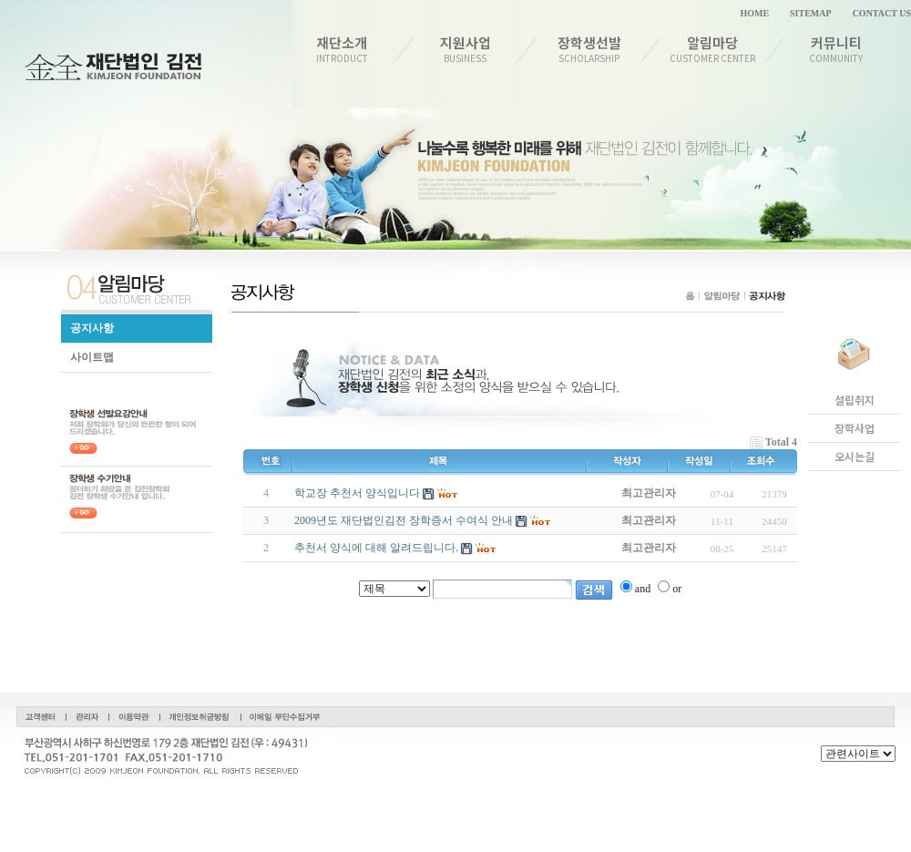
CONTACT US (882, 13)
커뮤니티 (836, 49)
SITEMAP (811, 13)
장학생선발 (589, 49)
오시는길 (854, 456)
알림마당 (713, 49)
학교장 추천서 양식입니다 (357, 493)
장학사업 (854, 428)
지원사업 (466, 49)
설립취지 (854, 400)
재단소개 (342, 49)
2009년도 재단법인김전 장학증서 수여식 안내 (403, 520)
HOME (754, 13)
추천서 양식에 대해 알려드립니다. (376, 547)
